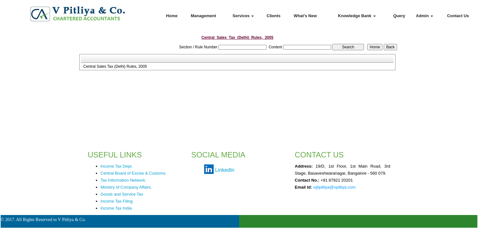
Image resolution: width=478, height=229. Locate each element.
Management (203, 15)
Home (171, 15)
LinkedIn (225, 170)
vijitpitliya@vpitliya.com (334, 187)
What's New (305, 15)
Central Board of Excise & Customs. (134, 173)
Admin (424, 15)
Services (243, 15)
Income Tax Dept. (117, 166)
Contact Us (458, 15)
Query (399, 15)
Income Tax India (116, 208)
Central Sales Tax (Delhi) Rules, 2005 (115, 66)
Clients (273, 15)
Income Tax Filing (117, 201)
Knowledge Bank (356, 15)
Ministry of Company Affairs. (126, 187)
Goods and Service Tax (122, 194)
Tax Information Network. (123, 180)
